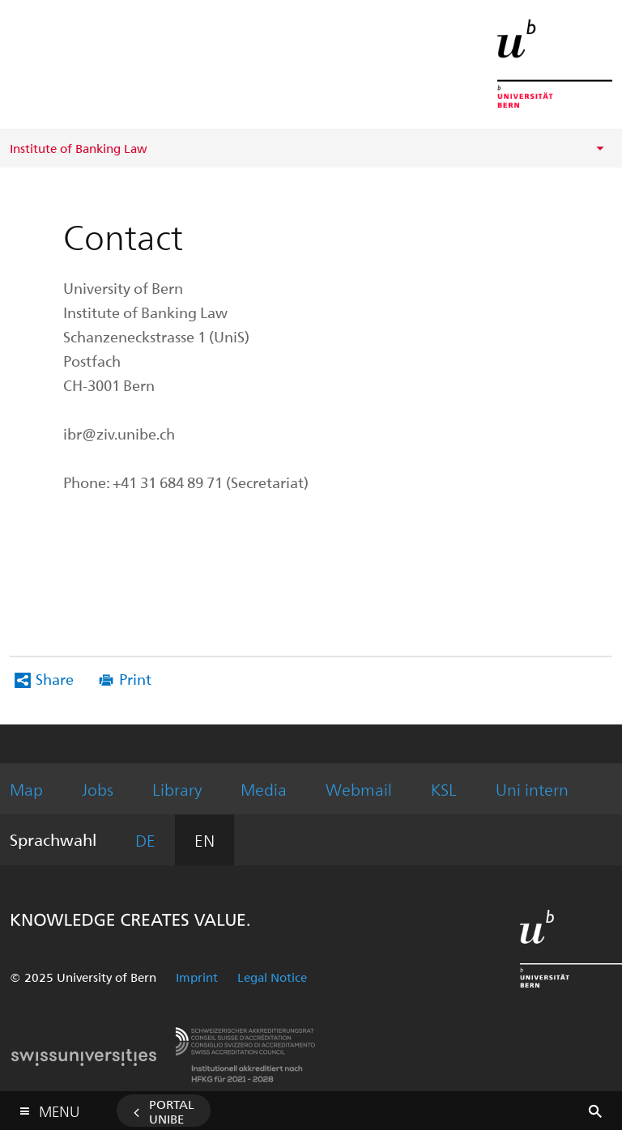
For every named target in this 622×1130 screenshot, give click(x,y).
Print (135, 679)
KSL (444, 789)
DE (145, 840)
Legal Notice (272, 977)
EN (204, 840)
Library (177, 789)
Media (264, 789)
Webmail (359, 789)
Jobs (97, 789)
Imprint (197, 977)
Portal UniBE (171, 1111)
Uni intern (532, 789)
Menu (59, 1107)
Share (55, 679)
